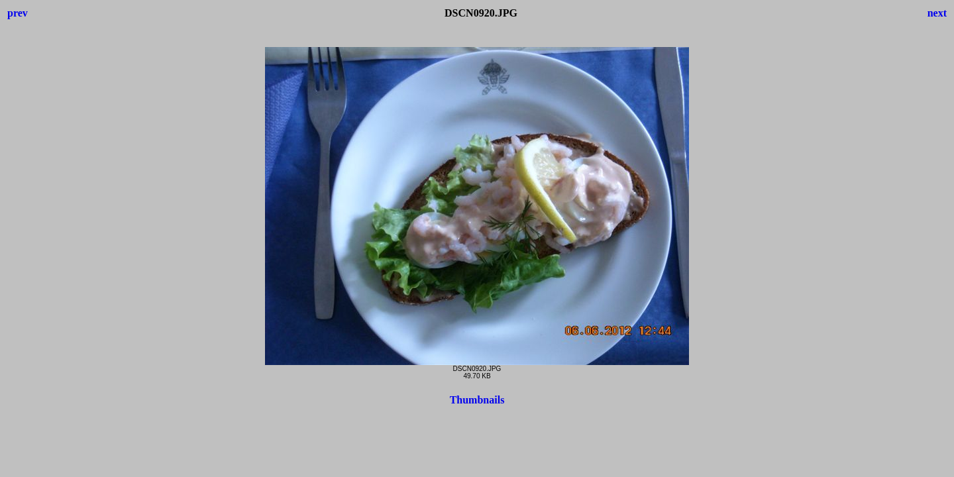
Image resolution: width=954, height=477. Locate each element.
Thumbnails (477, 399)
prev (17, 13)
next (937, 13)
